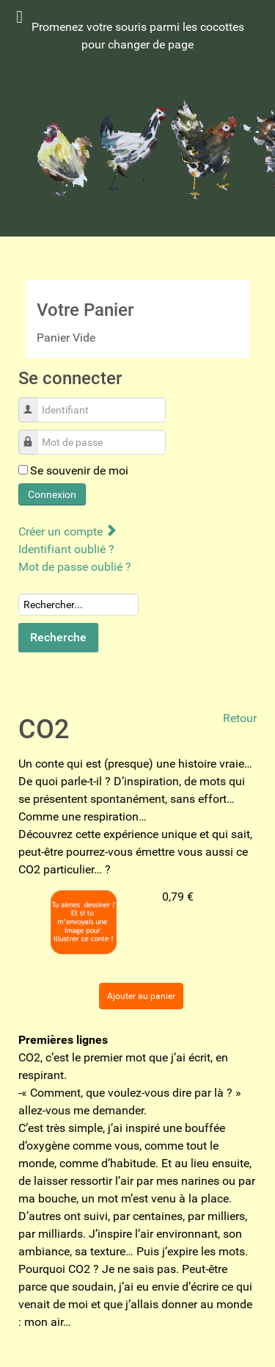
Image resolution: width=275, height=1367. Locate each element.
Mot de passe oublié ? (74, 567)
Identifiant (33, 402)
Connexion (52, 494)
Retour (240, 718)
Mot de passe (33, 434)
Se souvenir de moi (79, 470)
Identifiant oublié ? (66, 549)
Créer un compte (67, 531)
